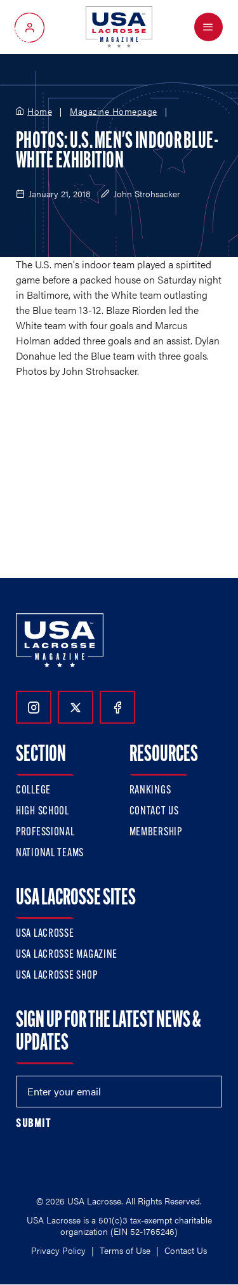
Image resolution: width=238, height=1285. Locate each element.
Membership (155, 832)
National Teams (50, 853)
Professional (45, 832)
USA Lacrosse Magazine (66, 955)
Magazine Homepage (113, 111)
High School (42, 812)
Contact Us (154, 812)
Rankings (150, 791)
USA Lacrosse (45, 934)
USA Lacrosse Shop (56, 976)
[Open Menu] (208, 27)
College (33, 791)
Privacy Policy (58, 1250)
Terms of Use (125, 1250)
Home (39, 111)
